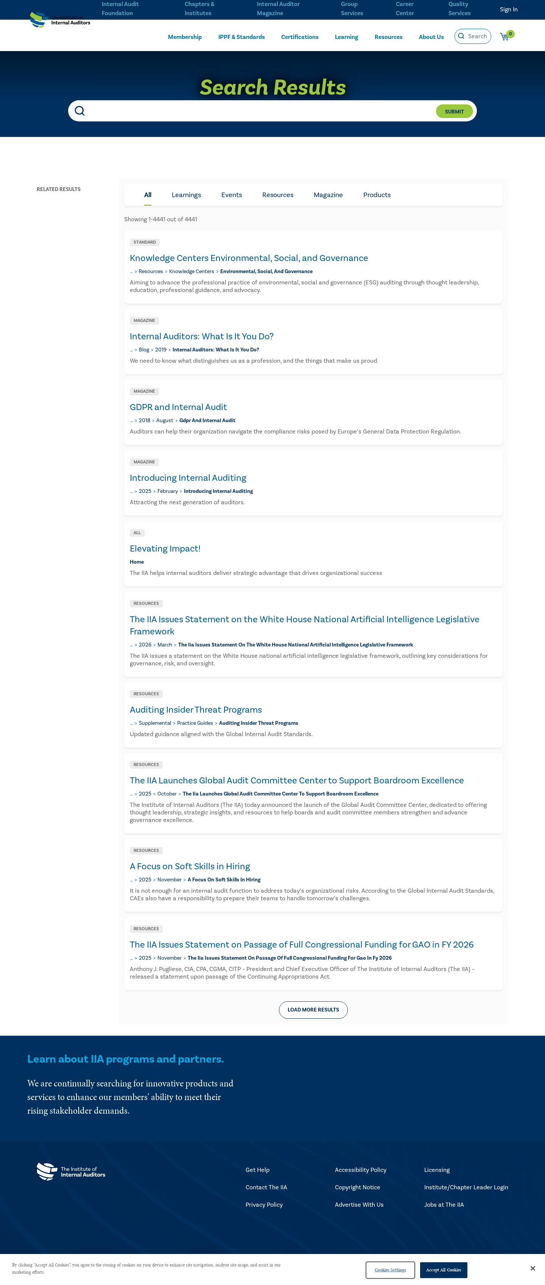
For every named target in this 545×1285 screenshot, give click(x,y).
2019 (161, 349)
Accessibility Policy (360, 1170)
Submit (454, 112)
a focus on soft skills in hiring (224, 879)
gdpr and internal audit (207, 420)
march (164, 645)
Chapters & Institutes (199, 8)
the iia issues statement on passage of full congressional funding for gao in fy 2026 (290, 958)
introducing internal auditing (218, 491)
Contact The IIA (266, 1187)
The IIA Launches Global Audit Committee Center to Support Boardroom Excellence (297, 780)
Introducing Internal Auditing (188, 478)
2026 (145, 645)
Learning (346, 36)
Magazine (328, 195)
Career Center (404, 8)
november (169, 879)
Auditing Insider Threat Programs (196, 710)
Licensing (437, 1170)
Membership (185, 36)
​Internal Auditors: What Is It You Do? (202, 336)
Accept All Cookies (443, 1269)
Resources (389, 36)
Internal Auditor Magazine (277, 8)
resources (151, 271)
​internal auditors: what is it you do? (216, 349)
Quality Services (459, 8)
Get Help (257, 1170)
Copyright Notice (357, 1187)
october (167, 794)
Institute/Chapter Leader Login (466, 1187)
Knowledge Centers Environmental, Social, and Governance (249, 258)
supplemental (155, 723)
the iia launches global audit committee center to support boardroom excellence (280, 794)
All (147, 195)
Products (377, 195)
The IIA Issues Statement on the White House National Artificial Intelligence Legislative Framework (305, 625)
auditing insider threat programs (258, 723)
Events (231, 195)
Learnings (186, 195)
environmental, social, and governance (266, 271)
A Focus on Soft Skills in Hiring (190, 866)
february (167, 491)
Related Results (59, 189)
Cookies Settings (390, 1269)
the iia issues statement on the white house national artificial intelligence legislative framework (295, 645)
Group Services (350, 8)
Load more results (313, 1010)
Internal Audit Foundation (120, 8)
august (164, 420)
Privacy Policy (264, 1205)
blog (144, 349)
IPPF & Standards (241, 36)
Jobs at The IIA (444, 1205)
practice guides (195, 723)
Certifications (300, 36)
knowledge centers (191, 271)
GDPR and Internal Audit (178, 407)
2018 (144, 420)
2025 (145, 491)
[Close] (533, 1268)
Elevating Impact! (165, 549)
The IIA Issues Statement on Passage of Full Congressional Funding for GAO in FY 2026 (302, 945)
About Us (431, 36)
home (137, 562)
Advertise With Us (359, 1205)
